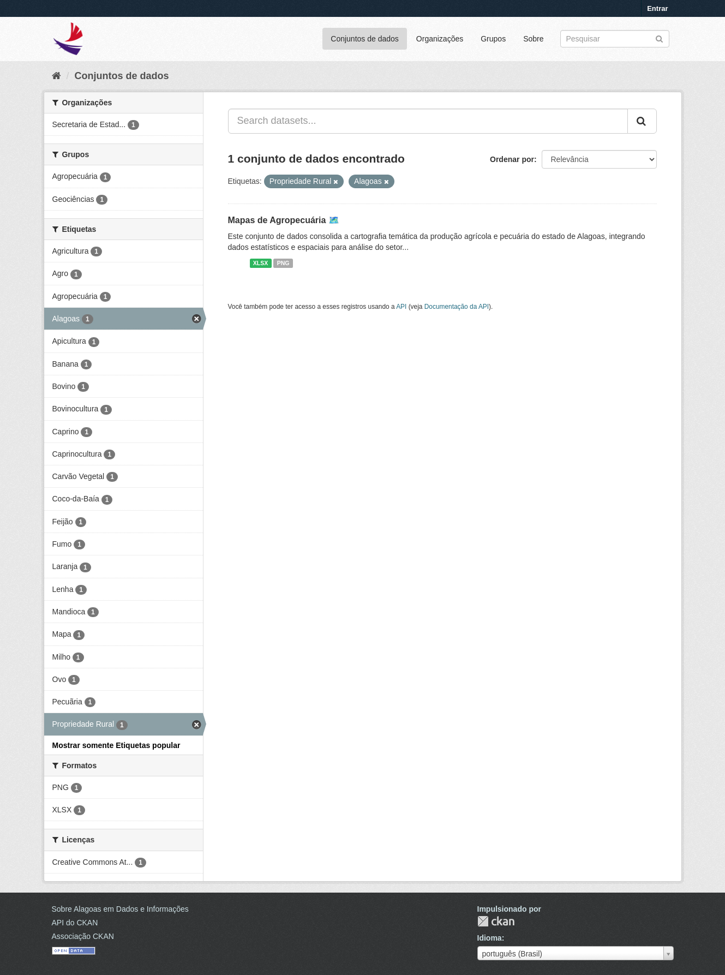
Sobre (533, 38)
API (401, 306)
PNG (283, 263)
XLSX (260, 263)
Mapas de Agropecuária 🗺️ (283, 220)
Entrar (657, 8)
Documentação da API (456, 306)
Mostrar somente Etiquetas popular (116, 745)
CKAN (495, 921)
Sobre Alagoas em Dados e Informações (120, 909)
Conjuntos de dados (365, 38)
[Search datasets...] (428, 121)
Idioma (489, 938)
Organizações (439, 38)
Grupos (493, 38)
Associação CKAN (83, 936)
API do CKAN (75, 922)
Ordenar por (512, 159)
